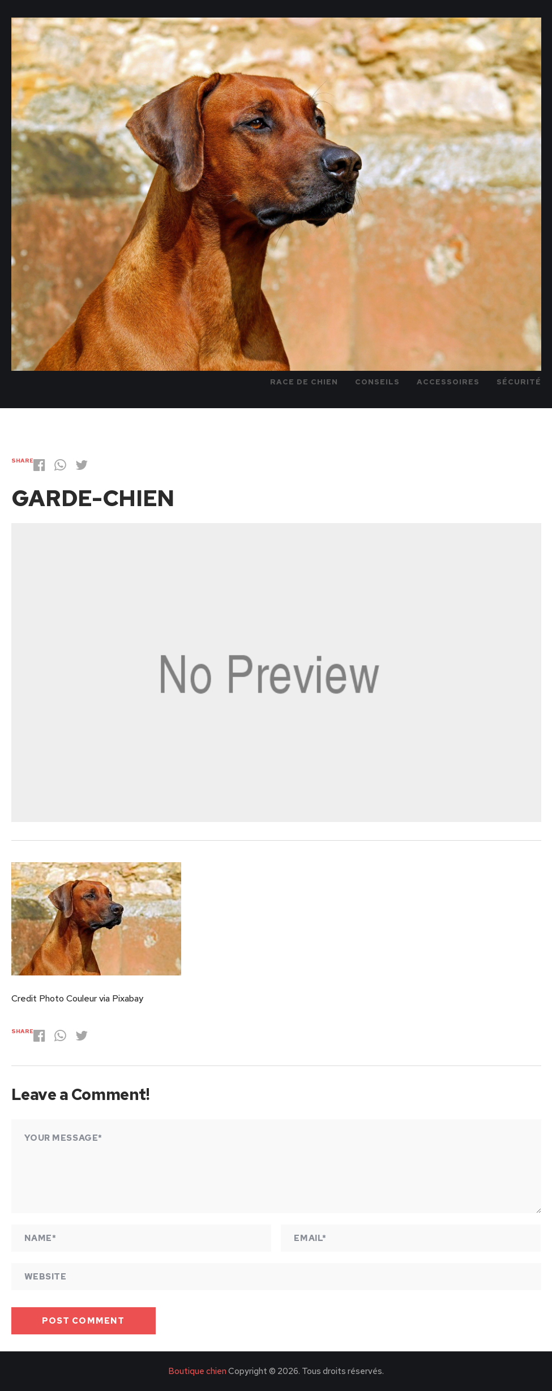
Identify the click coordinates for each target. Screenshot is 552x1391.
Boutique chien (197, 1371)
